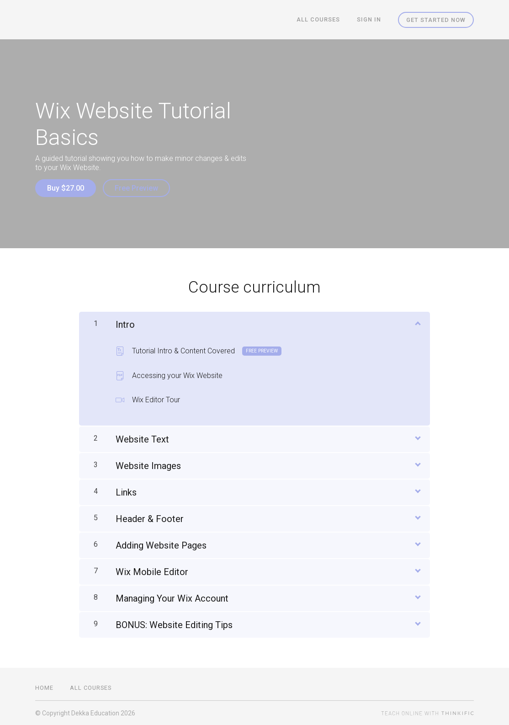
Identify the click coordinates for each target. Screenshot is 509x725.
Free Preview (137, 188)
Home (44, 687)
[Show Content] (417, 322)
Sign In (369, 19)
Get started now (436, 19)
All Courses (319, 19)
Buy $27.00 (65, 188)
